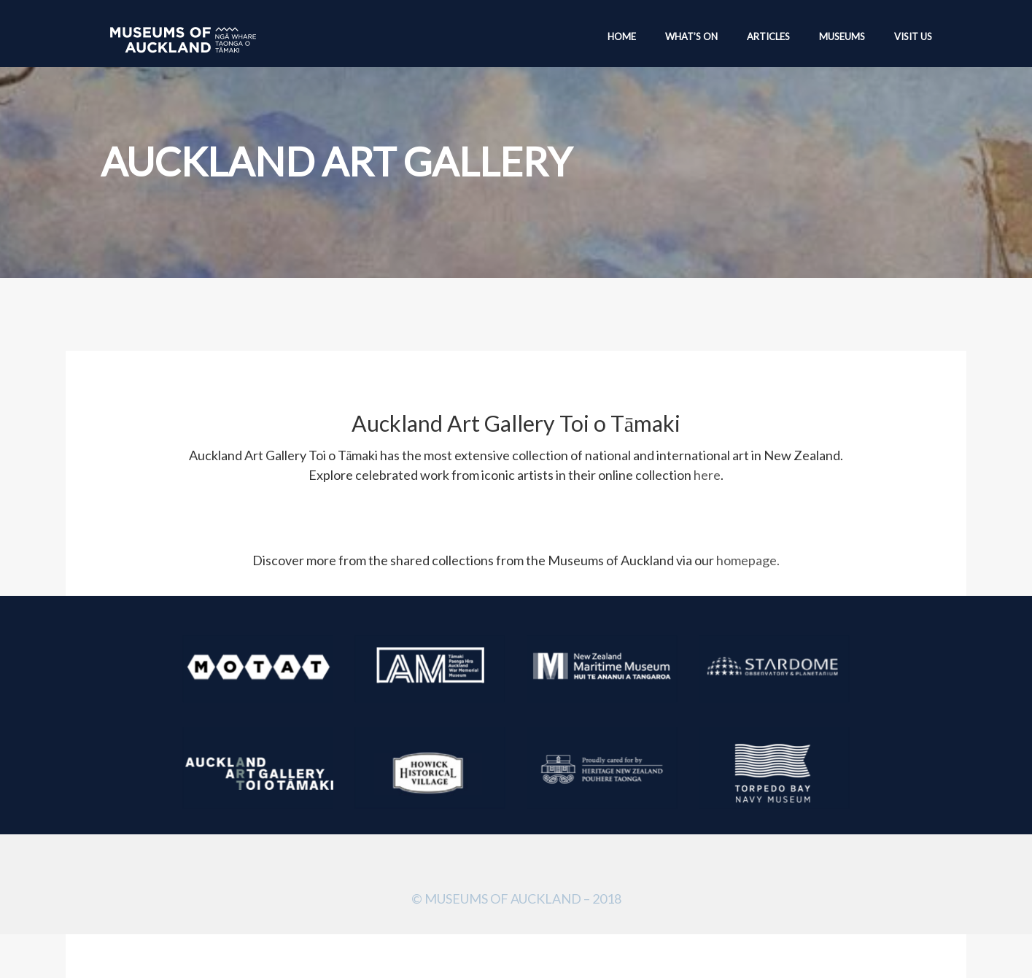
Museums (842, 36)
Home (622, 36)
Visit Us (913, 36)
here (707, 475)
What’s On (691, 36)
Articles (768, 36)
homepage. (748, 560)
